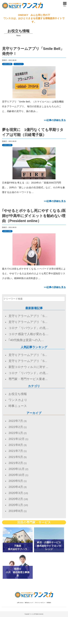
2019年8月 (15, 511)
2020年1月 (15, 505)
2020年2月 (15, 499)
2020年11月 (16, 469)
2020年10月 (16, 475)
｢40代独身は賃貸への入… (26, 340)
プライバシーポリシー (40, 602)
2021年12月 (16, 439)
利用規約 (49, 602)
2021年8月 (15, 445)
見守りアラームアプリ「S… (27, 316)
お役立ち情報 (7, 64)
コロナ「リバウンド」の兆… (28, 328)
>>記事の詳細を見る (55, 120)
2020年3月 (15, 493)
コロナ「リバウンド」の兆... (28, 373)
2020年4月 (15, 487)
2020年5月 (15, 481)
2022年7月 (15, 421)
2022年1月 (15, 433)
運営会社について (29, 602)
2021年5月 (15, 457)
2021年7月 (15, 451)
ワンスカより (18, 64)
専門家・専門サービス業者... (27, 379)
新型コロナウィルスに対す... (28, 367)
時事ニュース (17, 406)
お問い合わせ (20, 602)
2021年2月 (15, 463)
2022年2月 (15, 427)
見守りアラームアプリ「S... (27, 355)
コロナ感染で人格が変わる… (28, 334)
